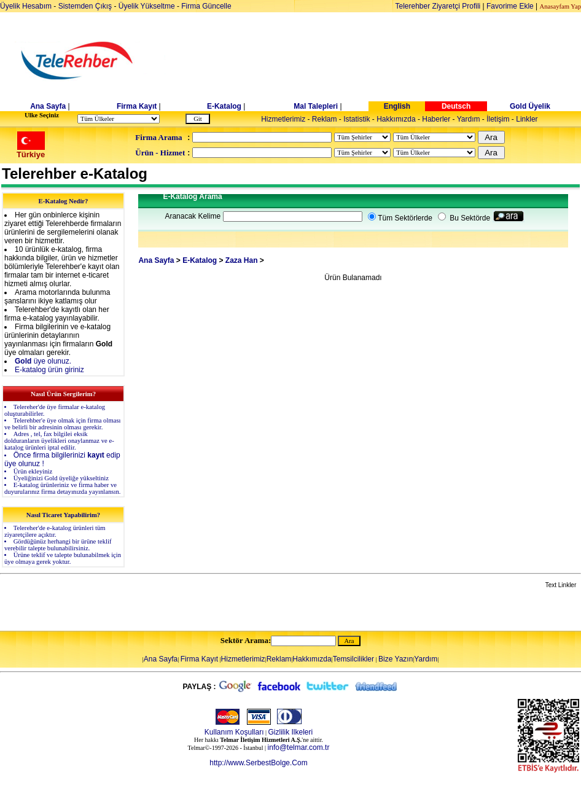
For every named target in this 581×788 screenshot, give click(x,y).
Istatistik (356, 119)
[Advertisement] (385, 61)
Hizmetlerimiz (283, 119)
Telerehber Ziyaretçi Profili (438, 6)
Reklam (324, 119)
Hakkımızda (395, 119)
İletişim (497, 119)
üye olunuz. (43, 361)
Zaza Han (241, 260)
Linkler (526, 119)
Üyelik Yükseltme (147, 6)
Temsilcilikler (353, 659)
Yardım (468, 119)
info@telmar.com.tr (299, 747)
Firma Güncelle (206, 6)
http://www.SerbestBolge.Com (258, 763)
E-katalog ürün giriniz (49, 369)
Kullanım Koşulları (234, 732)
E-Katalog (224, 106)
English (397, 106)
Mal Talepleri (316, 106)
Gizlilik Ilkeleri (290, 732)
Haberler (436, 119)
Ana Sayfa (48, 106)
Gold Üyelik (530, 106)
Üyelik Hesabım (26, 6)
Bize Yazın (395, 659)
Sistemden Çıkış (85, 6)
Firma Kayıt (137, 106)
